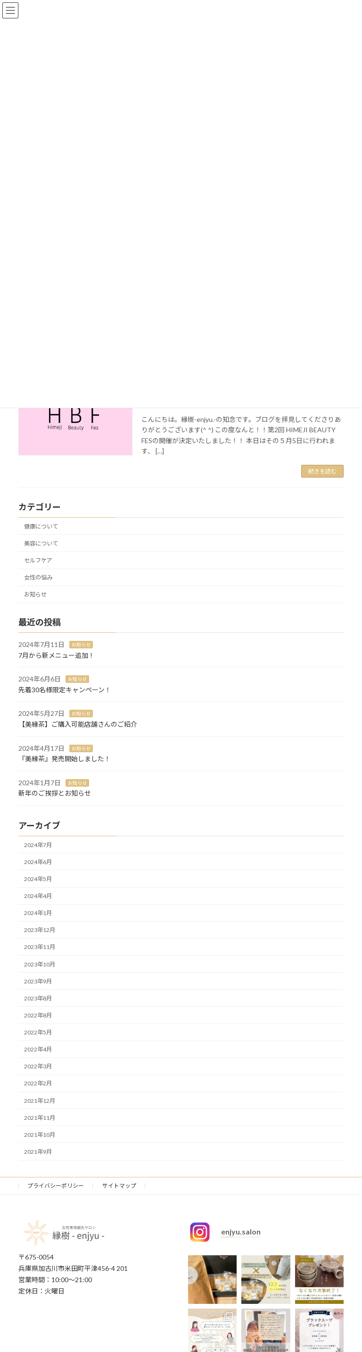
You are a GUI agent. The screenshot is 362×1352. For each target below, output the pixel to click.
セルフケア (38, 560)
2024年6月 (38, 861)
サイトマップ (119, 1185)
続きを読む (322, 471)
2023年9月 (38, 981)
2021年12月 (39, 1100)
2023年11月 (39, 947)
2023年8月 (38, 998)
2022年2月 (38, 1083)
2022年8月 (38, 1015)
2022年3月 (38, 1066)
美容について (41, 543)
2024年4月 (38, 895)
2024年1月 (38, 913)
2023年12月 (39, 930)
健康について (41, 526)
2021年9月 (38, 1151)
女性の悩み (38, 577)
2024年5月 (38, 878)
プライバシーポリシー (55, 1185)
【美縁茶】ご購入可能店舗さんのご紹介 (77, 724)
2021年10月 (39, 1134)
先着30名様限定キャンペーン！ (64, 690)
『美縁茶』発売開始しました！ (64, 759)
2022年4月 (38, 1049)
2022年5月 (38, 1032)
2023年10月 (39, 964)
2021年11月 (39, 1117)
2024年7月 (38, 844)
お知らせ (35, 594)
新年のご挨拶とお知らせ (54, 793)
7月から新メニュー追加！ (56, 655)
